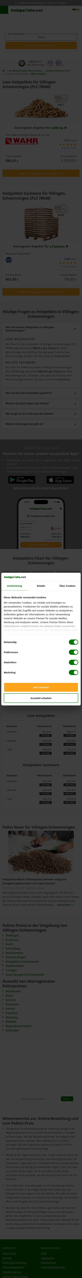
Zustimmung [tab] (14, 585)
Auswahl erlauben (41, 698)
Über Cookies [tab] (67, 585)
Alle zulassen (41, 687)
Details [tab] (41, 585)
